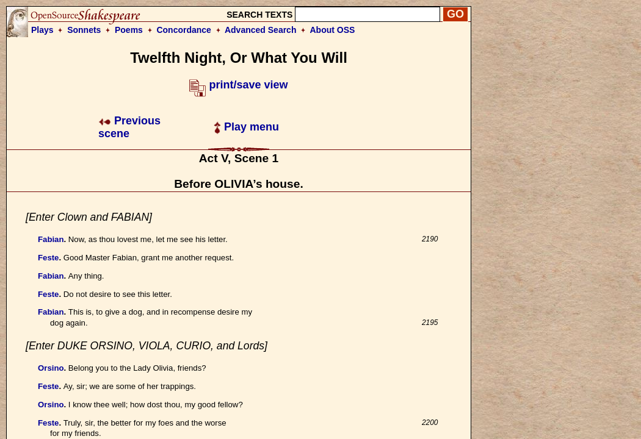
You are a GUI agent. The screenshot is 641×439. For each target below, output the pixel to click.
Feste (48, 257)
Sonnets (84, 30)
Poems (129, 30)
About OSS (332, 30)
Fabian (51, 239)
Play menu (246, 127)
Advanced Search (261, 30)
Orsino (51, 368)
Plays (42, 30)
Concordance (183, 30)
